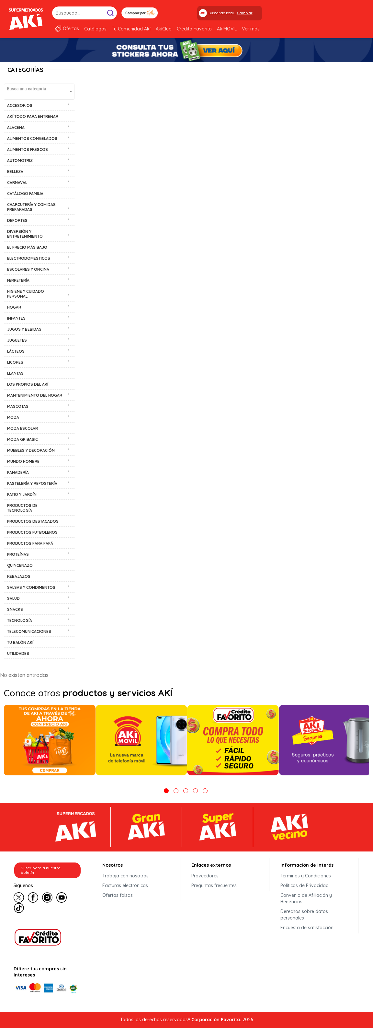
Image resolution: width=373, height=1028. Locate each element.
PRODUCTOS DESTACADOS (33, 521)
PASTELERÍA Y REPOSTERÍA (32, 483)
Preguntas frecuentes (214, 885)
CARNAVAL (17, 182)
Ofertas (71, 28)
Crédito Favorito (194, 29)
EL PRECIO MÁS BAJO (27, 247)
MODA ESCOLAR (22, 428)
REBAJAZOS (18, 576)
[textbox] (39, 88)
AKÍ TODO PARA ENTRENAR (32, 116)
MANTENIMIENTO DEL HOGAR (34, 395)
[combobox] (39, 92)
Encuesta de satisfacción (306, 928)
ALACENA (16, 127)
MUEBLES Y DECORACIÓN (31, 450)
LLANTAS (15, 373)
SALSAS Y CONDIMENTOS (31, 587)
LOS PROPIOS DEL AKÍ (27, 384)
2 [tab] (176, 790)
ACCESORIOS (19, 105)
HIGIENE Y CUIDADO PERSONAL (25, 294)
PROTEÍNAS (18, 554)
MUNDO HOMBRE (23, 461)
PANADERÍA (18, 472)
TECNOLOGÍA (19, 620)
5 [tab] (205, 790)
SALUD (13, 598)
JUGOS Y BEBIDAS (24, 329)
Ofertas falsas (117, 895)
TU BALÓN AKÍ (20, 642)
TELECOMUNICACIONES (29, 631)
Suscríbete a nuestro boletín (41, 870)
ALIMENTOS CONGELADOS (32, 138)
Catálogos (95, 29)
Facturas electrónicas (125, 885)
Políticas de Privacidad (304, 885)
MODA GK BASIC (22, 439)
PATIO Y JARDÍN (22, 494)
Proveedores (205, 876)
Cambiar (245, 13)
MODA (13, 417)
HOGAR (14, 307)
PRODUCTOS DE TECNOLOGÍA (22, 508)
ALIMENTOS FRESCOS (27, 149)
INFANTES (16, 318)
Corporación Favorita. (216, 1019)
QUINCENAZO (20, 565)
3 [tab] (185, 790)
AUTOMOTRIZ (20, 160)
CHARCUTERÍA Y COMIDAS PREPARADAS (31, 207)
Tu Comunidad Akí (131, 29)
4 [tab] (195, 790)
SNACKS (15, 609)
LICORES (15, 362)
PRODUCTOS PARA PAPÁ (30, 543)
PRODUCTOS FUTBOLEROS (32, 532)
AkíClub (164, 29)
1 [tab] (166, 790)
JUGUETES (17, 340)
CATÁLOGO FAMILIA (25, 193)
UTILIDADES (18, 653)
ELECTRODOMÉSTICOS (28, 258)
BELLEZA (15, 171)
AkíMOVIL (227, 29)
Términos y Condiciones (305, 876)
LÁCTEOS (16, 351)
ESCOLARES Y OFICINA (28, 269)
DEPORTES (17, 220)
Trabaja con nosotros (125, 876)
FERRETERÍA (18, 280)
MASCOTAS (17, 406)
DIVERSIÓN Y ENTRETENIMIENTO (25, 234)
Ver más (251, 29)
